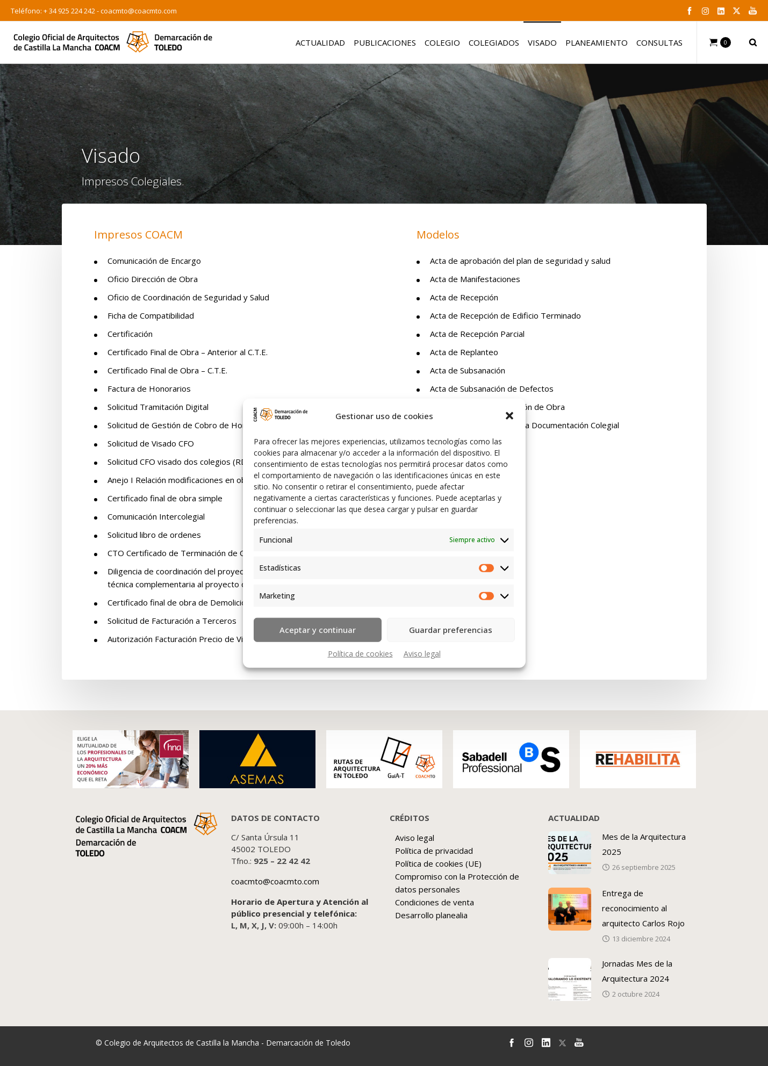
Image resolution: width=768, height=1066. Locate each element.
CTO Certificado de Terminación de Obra (183, 553)
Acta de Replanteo (464, 352)
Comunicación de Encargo (154, 260)
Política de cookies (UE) (438, 863)
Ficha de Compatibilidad (150, 315)
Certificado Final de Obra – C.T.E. (167, 370)
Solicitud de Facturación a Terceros (171, 620)
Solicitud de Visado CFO (150, 443)
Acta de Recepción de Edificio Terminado (505, 315)
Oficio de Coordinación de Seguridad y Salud (188, 297)
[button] (509, 415)
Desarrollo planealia (431, 915)
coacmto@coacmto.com (139, 11)
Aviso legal (422, 653)
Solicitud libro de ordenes (154, 534)
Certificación (130, 333)
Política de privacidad (434, 850)
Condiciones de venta (434, 902)
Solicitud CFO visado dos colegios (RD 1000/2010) (200, 461)
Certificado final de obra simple (164, 498)
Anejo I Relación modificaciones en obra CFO (189, 479)
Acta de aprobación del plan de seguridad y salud (520, 260)
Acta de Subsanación (467, 370)
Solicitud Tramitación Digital (158, 406)
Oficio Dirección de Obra (152, 278)
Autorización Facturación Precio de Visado (184, 638)
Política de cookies (360, 653)
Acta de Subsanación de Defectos (492, 388)
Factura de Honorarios (149, 388)
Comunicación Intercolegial (156, 516)
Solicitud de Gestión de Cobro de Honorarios (190, 425)
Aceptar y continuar (317, 629)
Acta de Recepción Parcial (477, 333)
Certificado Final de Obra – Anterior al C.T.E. (187, 352)
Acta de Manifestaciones (475, 278)
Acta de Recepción (464, 297)
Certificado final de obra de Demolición (178, 602)
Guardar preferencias (450, 629)
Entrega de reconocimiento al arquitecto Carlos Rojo (643, 908)
